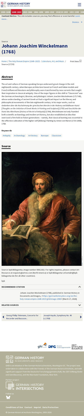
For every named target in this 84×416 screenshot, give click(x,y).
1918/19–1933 (62, 12)
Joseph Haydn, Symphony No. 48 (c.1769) (60, 317)
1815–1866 (27, 12)
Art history (33, 135)
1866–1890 (38, 12)
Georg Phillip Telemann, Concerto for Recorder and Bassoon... (22, 317)
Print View (74, 61)
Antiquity (7, 135)
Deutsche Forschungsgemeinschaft (46, 371)
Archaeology (19, 135)
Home (4, 61)
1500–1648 (5, 12)
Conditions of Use (14, 407)
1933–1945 (74, 12)
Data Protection (50, 407)
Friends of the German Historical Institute (55, 368)
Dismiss (77, 22)
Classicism (56, 135)
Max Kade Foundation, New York (43, 374)
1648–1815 (16, 12)
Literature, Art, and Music (53, 61)
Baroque (45, 135)
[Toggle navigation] (80, 5)
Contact (28, 407)
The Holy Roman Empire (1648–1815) (24, 61)
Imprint (37, 407)
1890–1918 (49, 12)
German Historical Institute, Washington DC (46, 365)
